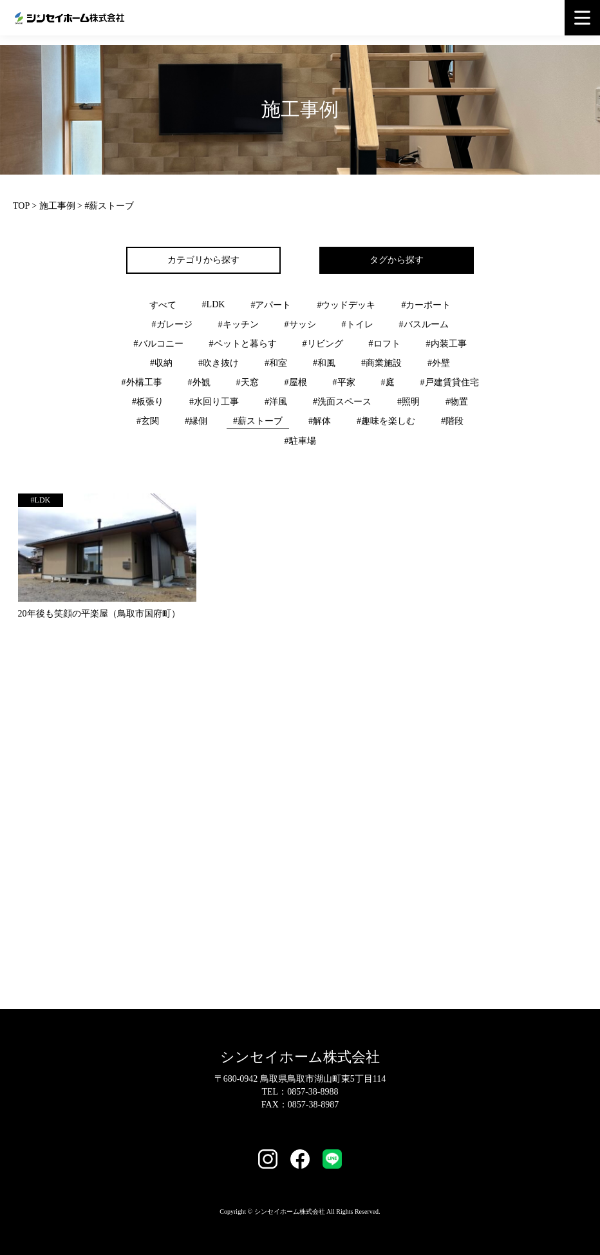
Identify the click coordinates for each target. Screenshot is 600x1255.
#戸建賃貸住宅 (449, 382)
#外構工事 (142, 382)
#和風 (324, 363)
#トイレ (357, 324)
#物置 (456, 402)
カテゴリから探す (203, 260)
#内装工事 (446, 344)
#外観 (199, 382)
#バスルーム (424, 324)
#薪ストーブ (258, 421)
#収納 (161, 363)
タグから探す (397, 260)
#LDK (213, 304)
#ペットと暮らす (243, 344)
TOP (21, 206)
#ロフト (384, 344)
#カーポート (426, 305)
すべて (162, 305)
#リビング (323, 344)
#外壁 (438, 363)
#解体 (319, 421)
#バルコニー (158, 344)
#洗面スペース (342, 402)
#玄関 (147, 421)
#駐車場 (300, 441)
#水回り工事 (214, 402)
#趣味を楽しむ (386, 421)
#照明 (408, 402)
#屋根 (296, 382)
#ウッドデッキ (346, 305)
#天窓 (247, 382)
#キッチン (238, 324)
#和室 (276, 363)
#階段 (452, 421)
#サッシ (300, 324)
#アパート (270, 305)
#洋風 (276, 402)
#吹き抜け (218, 363)
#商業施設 (381, 363)
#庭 (388, 382)
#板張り (148, 402)
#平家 (344, 382)
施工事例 (57, 206)
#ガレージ (172, 324)
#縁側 (196, 421)
